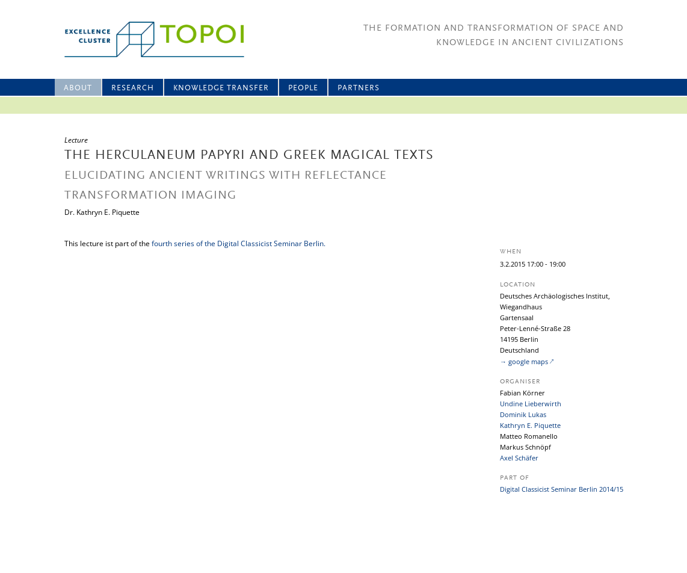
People (303, 88)
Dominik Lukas (523, 414)
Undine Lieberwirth (530, 403)
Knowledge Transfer (221, 88)
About (78, 88)
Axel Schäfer (519, 457)
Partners (358, 88)
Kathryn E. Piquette (530, 425)
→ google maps (524, 361)
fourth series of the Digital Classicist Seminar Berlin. (238, 243)
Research (132, 88)
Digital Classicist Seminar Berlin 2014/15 (561, 489)
